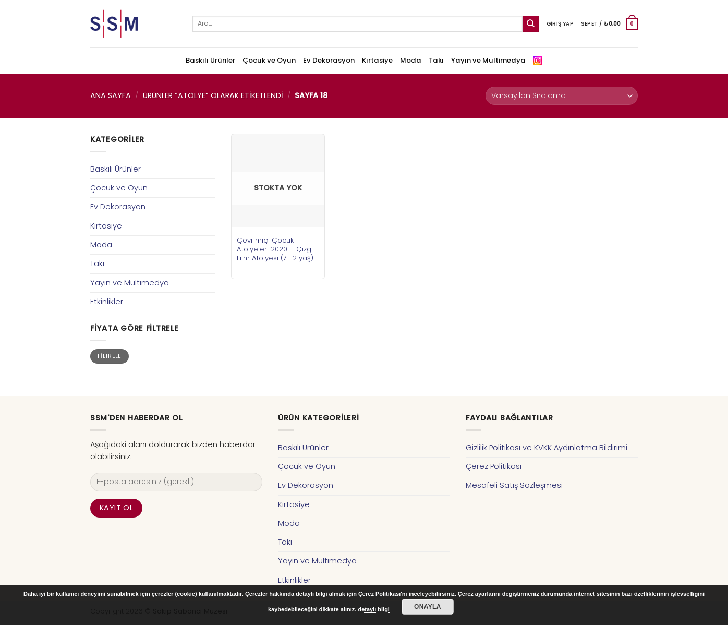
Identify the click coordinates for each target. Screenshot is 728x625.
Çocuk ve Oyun (269, 60)
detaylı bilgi (374, 609)
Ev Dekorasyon (329, 60)
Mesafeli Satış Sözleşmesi (514, 485)
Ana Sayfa (110, 95)
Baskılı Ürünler (210, 60)
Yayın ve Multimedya (488, 60)
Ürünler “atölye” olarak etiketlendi (213, 95)
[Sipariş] (562, 96)
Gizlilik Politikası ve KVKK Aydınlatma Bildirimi (546, 447)
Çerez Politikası (493, 466)
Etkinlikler (106, 301)
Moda (410, 60)
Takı (436, 60)
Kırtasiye (377, 60)
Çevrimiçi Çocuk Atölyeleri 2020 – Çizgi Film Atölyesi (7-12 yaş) (275, 249)
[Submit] (531, 24)
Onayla (427, 606)
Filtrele (110, 356)
